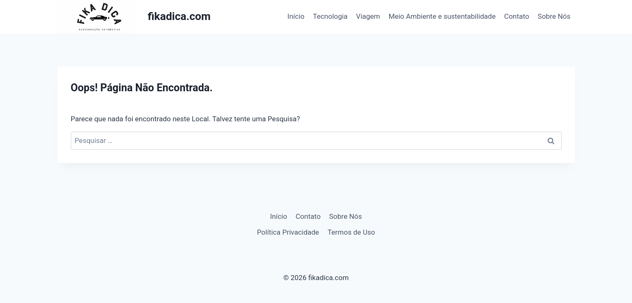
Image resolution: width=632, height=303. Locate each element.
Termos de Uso (351, 232)
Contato (516, 16)
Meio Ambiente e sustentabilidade (442, 16)
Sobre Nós (554, 16)
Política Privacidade (288, 232)
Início (296, 16)
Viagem (368, 16)
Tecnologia (330, 16)
